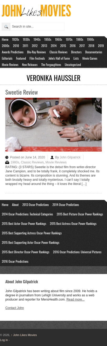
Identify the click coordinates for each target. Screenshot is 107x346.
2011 (25, 45)
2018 (91, 45)
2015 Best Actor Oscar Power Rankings (24, 223)
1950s (47, 39)
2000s (5, 45)
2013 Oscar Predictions (35, 204)
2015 (63, 45)
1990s (90, 39)
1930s (26, 39)
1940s (37, 39)
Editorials (7, 58)
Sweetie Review (21, 92)
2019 (101, 45)
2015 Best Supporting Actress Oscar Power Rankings (32, 233)
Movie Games (89, 58)
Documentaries (93, 52)
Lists (76, 58)
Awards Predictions (13, 52)
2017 (82, 45)
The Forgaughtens (51, 64)
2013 (44, 45)
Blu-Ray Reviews (36, 52)
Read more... (75, 299)
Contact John (14, 308)
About (15, 204)
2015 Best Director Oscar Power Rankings (25, 252)
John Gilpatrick (70, 157)
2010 (16, 45)
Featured (21, 58)
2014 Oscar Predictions (66, 204)
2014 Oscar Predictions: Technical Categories (27, 214)
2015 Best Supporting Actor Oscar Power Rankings (30, 242)
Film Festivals (37, 58)
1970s (69, 39)
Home (5, 39)
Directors (76, 52)
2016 (73, 45)
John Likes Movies (24, 335)
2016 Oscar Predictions (15, 261)
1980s (79, 39)
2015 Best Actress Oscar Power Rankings (73, 223)
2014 (54, 45)
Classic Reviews (58, 52)
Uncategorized (73, 64)
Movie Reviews (10, 64)
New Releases (29, 64)
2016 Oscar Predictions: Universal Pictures (77, 252)
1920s (15, 39)
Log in (4, 340)
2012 (35, 45)
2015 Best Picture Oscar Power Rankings (80, 214)
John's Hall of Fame (59, 58)
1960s (58, 39)
